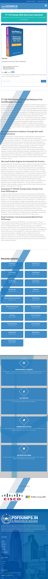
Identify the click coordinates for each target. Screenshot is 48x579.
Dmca (3, 565)
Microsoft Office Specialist (19, 11)
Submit (43, 81)
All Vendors (4, 561)
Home (2, 11)
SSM (3, 541)
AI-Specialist (4, 552)
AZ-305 (3, 549)
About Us (3, 563)
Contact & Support (30, 1)
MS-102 (3, 544)
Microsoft (8, 11)
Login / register (41, 1)
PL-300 (3, 546)
